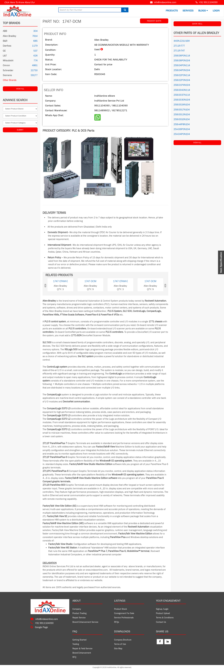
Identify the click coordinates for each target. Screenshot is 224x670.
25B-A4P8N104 (182, 124)
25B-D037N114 (182, 95)
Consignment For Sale (124, 613)
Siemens (7, 75)
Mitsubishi (8, 60)
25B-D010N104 (182, 119)
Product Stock (120, 609)
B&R (5, 41)
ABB (5, 31)
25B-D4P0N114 (182, 65)
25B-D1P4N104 (182, 85)
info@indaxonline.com (165, 2)
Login (216, 10)
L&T (5, 55)
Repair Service (79, 617)
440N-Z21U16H (182, 41)
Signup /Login (162, 609)
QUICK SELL (197, 24)
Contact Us (161, 622)
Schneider (8, 70)
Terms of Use (120, 644)
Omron (6, 65)
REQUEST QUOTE (154, 21)
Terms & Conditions (165, 617)
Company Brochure (122, 640)
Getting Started (79, 640)
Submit (20, 130)
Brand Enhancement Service (85, 622)
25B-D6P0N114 (182, 55)
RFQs (116, 622)
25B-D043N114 (182, 90)
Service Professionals (124, 617)
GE (4, 50)
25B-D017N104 (182, 109)
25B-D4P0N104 (182, 70)
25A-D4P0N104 (182, 134)
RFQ (74, 657)
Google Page (39, 627)
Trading (75, 644)
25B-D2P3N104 (182, 80)
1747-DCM (90, 281)
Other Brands (9, 80)
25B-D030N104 (182, 99)
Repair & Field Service (82, 648)
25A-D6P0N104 (182, 129)
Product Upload (163, 613)
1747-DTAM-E (60, 281)
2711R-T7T (179, 45)
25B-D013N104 (182, 114)
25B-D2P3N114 (182, 75)
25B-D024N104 (182, 104)
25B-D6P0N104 (182, 60)
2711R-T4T (179, 50)
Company (76, 609)
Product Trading (79, 613)
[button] (50, 284)
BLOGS (203, 10)
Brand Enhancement (81, 653)
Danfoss (7, 45)
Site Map (118, 648)
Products (172, 10)
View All (20, 89)
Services (188, 10)
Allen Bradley (9, 36)
